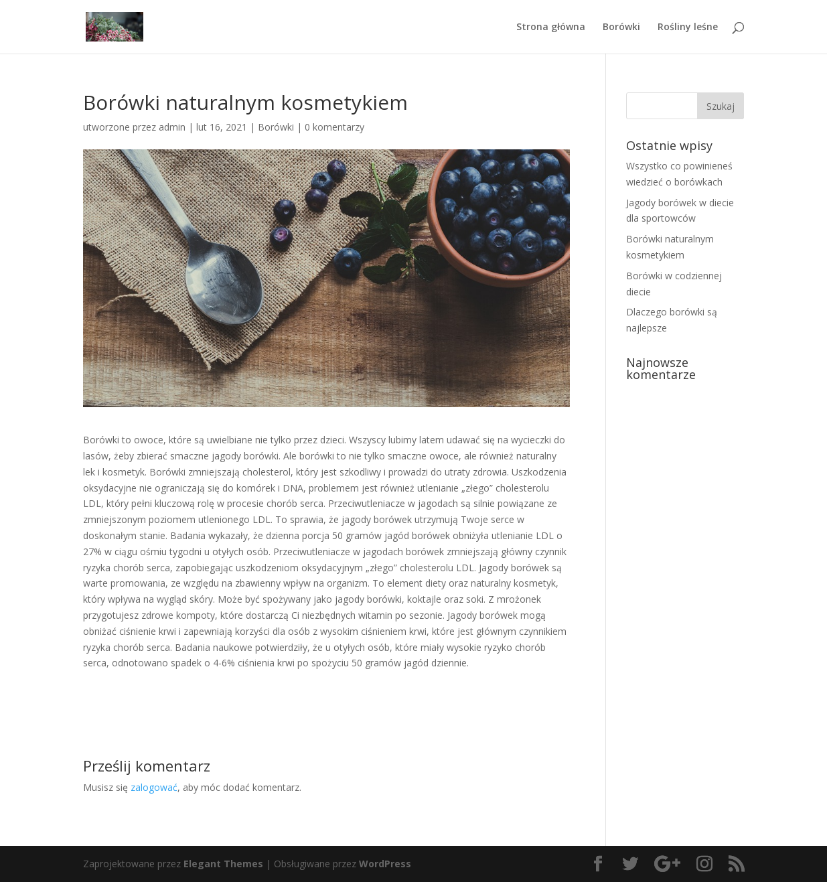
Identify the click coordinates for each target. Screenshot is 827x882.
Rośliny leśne (688, 27)
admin (172, 127)
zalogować (154, 787)
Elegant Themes (223, 863)
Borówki (621, 27)
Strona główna (550, 27)
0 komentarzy (334, 127)
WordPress (385, 863)
